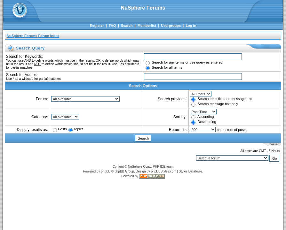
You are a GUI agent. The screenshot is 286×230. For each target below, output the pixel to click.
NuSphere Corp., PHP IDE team (151, 166)
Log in (191, 25)
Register (97, 25)
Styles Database (190, 171)
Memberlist (147, 25)
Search (127, 25)
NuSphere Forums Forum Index (33, 36)
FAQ (112, 25)
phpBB (105, 171)
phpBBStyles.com (163, 171)
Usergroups (171, 25)
